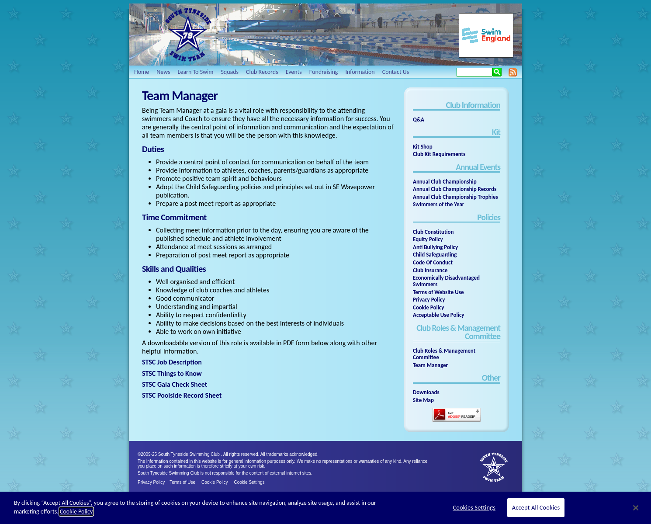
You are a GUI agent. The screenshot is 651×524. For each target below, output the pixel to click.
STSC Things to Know (172, 373)
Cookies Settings (474, 507)
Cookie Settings (249, 482)
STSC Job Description (172, 362)
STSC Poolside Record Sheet (182, 395)
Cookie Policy (214, 482)
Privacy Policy (151, 482)
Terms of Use (182, 482)
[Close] (635, 508)
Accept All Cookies (536, 507)
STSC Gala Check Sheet (174, 384)
